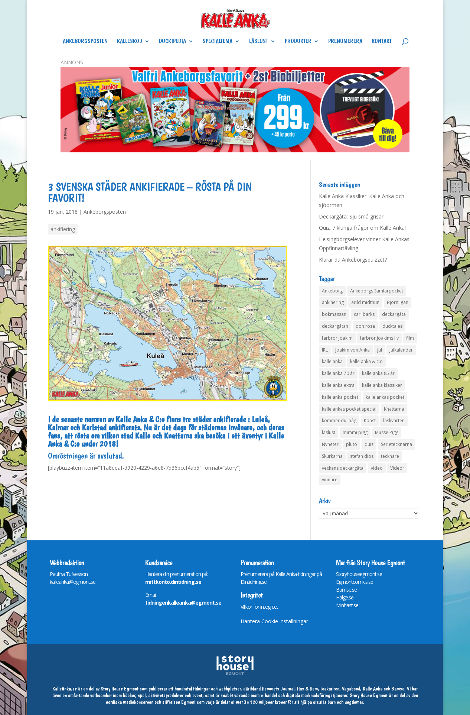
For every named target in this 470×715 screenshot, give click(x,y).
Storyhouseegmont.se (359, 574)
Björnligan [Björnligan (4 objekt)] (397, 302)
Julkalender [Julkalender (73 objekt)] (401, 350)
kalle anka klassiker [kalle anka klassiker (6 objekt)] (382, 385)
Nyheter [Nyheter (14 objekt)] (330, 444)
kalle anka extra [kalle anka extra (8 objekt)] (338, 385)
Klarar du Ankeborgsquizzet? (353, 259)
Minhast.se (347, 605)
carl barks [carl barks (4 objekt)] (364, 314)
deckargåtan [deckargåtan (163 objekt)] (335, 326)
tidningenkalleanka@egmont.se (183, 602)
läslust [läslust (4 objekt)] (328, 432)
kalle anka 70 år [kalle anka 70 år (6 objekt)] (338, 373)
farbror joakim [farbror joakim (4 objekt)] (337, 338)
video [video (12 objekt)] (377, 468)
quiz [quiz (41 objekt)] (369, 444)
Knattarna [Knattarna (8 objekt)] (394, 409)
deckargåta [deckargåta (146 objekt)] (394, 314)
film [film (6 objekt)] (410, 338)
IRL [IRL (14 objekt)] (325, 350)
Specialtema (217, 42)
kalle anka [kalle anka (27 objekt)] (332, 361)
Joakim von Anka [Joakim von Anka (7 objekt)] (352, 350)
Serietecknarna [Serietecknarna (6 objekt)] (396, 444)
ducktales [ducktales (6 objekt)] (392, 326)
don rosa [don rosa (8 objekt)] (365, 326)
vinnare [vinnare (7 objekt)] (329, 479)
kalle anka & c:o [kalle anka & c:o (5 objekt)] (366, 361)
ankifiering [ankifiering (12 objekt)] (333, 302)
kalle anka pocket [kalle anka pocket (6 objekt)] (340, 397)
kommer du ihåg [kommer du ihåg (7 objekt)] (339, 420)
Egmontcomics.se (354, 581)
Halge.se (344, 597)
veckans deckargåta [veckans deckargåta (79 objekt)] (342, 468)
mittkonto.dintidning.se (173, 581)
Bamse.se (346, 589)
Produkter (298, 42)
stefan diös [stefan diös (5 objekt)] (361, 456)
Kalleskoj (129, 42)
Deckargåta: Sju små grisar (351, 216)
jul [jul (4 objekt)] (379, 350)
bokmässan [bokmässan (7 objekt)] (334, 314)
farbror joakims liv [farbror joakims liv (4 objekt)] (379, 338)
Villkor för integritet (259, 606)
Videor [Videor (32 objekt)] (397, 468)
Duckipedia (172, 42)
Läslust (258, 42)
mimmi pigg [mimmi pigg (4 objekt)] (355, 432)
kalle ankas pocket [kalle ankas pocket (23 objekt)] (385, 397)
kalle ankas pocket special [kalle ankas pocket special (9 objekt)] (349, 409)
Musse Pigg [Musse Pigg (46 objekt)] (386, 432)
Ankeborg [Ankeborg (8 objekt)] (332, 291)
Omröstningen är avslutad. (86, 455)
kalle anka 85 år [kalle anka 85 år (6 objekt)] (378, 373)
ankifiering (62, 229)
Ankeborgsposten (85, 42)
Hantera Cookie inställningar (274, 621)
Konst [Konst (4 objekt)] (370, 420)
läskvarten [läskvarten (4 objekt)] (394, 420)
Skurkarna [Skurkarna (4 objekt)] (332, 456)
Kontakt (382, 42)
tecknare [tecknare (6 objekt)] (390, 456)
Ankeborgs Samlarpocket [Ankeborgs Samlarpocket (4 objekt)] (376, 291)
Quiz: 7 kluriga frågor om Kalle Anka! (362, 227)
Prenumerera (345, 42)
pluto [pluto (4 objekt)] (351, 444)
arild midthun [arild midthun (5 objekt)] (365, 302)
